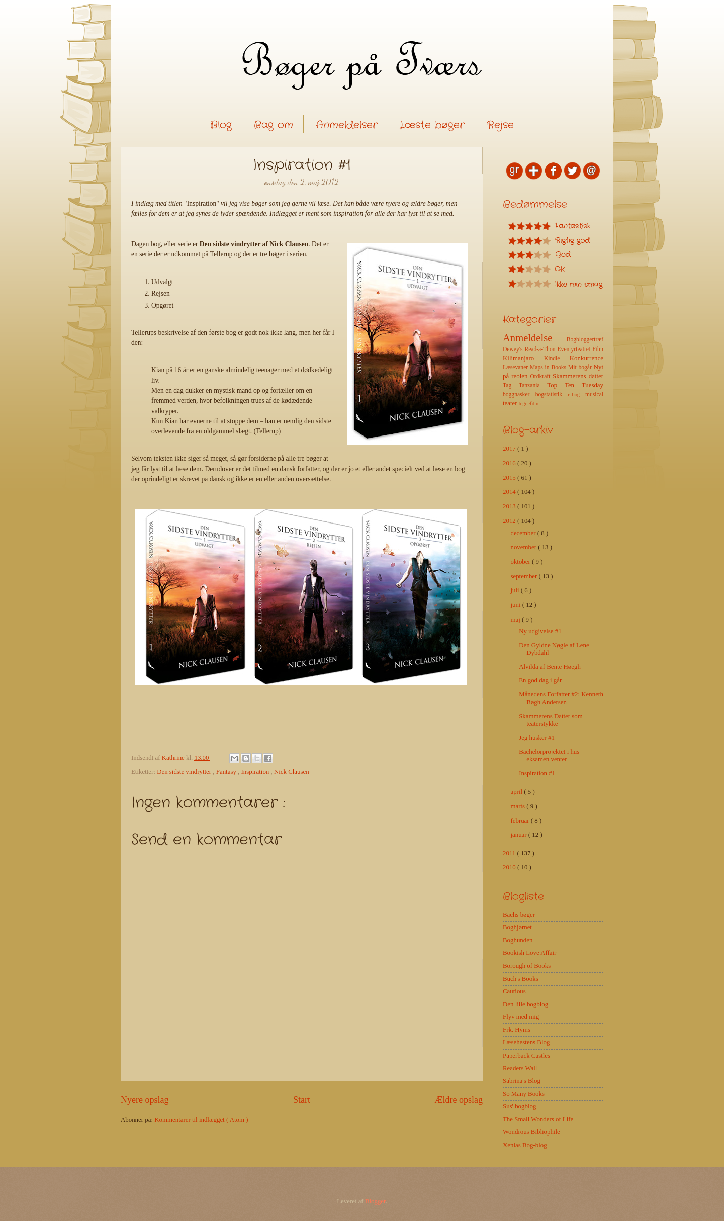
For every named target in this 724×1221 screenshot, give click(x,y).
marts (518, 806)
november (524, 547)
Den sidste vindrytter (185, 771)
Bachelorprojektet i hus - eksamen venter (551, 755)
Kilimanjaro (523, 358)
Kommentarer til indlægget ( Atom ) (201, 1119)
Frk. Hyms (516, 1029)
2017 (510, 448)
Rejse (500, 125)
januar (519, 834)
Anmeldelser (347, 125)
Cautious (514, 991)
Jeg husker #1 (537, 737)
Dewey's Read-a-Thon (530, 349)
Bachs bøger (519, 914)
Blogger (375, 1201)
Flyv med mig (521, 1016)
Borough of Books (527, 965)
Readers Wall (520, 1068)
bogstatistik (551, 394)
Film (597, 349)
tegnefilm (528, 403)
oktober (521, 561)
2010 (510, 867)
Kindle (557, 358)
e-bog (576, 394)
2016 (510, 463)
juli (515, 590)
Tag (511, 385)
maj (516, 619)
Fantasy (227, 771)
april (517, 791)
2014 (510, 491)
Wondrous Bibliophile (531, 1132)
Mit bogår (581, 367)
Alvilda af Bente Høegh (550, 666)
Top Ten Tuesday (575, 385)
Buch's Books (520, 978)
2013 (510, 506)
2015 (510, 477)
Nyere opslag (145, 1100)
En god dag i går (540, 680)
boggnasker (519, 394)
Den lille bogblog (525, 1004)
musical (594, 394)
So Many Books (524, 1093)
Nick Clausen (291, 771)
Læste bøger (432, 125)
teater (511, 403)
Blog (221, 125)
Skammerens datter (578, 376)
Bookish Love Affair (529, 952)
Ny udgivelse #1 (540, 631)
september (524, 576)
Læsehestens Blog (526, 1042)
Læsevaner (516, 367)
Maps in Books (549, 367)
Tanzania (533, 385)
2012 (510, 521)
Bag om (273, 125)
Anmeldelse (535, 337)
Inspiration (256, 771)
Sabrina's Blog (521, 1080)
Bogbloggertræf (585, 339)
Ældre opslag (458, 1100)
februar (520, 820)
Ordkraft (541, 376)
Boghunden (517, 940)
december (523, 533)
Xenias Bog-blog (525, 1145)
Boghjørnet (517, 927)
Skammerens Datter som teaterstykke (551, 720)
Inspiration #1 (537, 773)
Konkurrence (586, 358)
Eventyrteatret (575, 349)
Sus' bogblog (519, 1106)
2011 (510, 853)
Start (301, 1100)
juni (516, 604)
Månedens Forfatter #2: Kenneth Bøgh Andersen (561, 698)
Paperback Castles (526, 1055)
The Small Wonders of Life (538, 1119)
